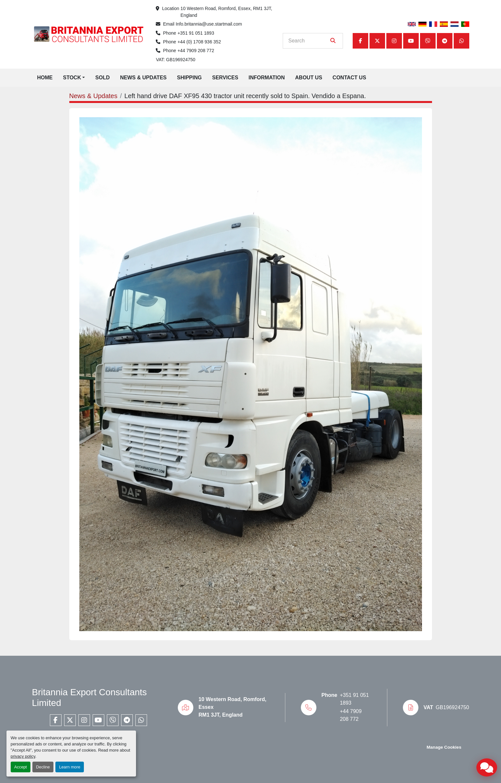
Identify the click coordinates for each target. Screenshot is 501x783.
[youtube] (411, 41)
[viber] (428, 41)
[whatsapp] (461, 41)
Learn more (69, 767)
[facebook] (360, 41)
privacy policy (23, 756)
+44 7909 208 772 (195, 50)
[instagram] (394, 41)
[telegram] (444, 41)
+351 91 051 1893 (195, 33)
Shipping (189, 77)
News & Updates (143, 77)
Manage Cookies (444, 747)
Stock (72, 77)
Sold (102, 77)
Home (45, 77)
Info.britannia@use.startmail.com (209, 24)
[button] (74, 78)
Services (225, 77)
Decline (43, 767)
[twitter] (377, 41)
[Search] (308, 41)
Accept (20, 767)
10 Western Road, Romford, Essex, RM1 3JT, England (226, 12)
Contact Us (349, 77)
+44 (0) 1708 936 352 (199, 41)
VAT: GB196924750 (175, 59)
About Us (308, 77)
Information (267, 77)
